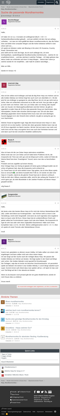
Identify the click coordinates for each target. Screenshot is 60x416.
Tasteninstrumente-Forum (18, 400)
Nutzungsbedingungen (15, 411)
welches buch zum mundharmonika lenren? (23, 310)
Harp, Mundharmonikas (25, 303)
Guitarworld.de (38, 401)
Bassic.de (37, 397)
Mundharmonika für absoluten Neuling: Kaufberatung (27, 336)
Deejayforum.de (46, 397)
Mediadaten (49, 411)
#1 (58, 28)
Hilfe (34, 411)
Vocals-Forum (15, 402)
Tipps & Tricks (6, 354)
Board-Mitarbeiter (7, 362)
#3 (58, 149)
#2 (58, 92)
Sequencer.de (38, 399)
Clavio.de (46, 399)
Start (2, 414)
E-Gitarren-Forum (24, 392)
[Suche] (57, 2)
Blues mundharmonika (15, 301)
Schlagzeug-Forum (17, 397)
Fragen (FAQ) (6, 356)
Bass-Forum (14, 394)
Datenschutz (27, 411)
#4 (58, 203)
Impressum (40, 411)
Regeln (4, 358)
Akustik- (13, 392)
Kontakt (3, 411)
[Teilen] (55, 29)
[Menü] (2, 2)
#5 (58, 248)
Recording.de (48, 401)
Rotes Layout (6, 408)
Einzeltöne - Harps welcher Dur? (19, 328)
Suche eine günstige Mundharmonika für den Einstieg (27, 319)
